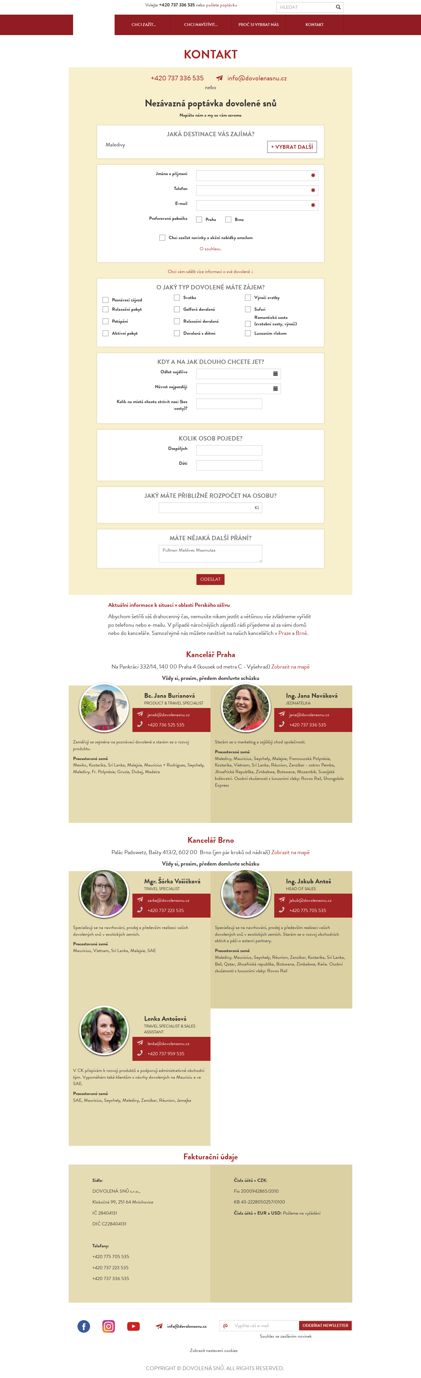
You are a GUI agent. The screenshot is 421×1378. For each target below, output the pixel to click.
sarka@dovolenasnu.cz (168, 900)
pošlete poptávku (221, 4)
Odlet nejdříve (174, 372)
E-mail (181, 203)
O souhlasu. (211, 248)
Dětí (183, 463)
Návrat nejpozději (171, 387)
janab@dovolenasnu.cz (169, 714)
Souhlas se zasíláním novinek (286, 1336)
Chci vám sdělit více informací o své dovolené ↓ (210, 271)
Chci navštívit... (201, 25)
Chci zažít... (144, 25)
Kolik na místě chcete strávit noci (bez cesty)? (152, 405)
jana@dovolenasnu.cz (309, 714)
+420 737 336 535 (177, 78)
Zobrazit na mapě (290, 666)
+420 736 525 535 (166, 724)
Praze (284, 632)
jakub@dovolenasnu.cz (310, 900)
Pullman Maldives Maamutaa (210, 553)
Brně (301, 632)
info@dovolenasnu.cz (257, 78)
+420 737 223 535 (166, 910)
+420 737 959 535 (166, 1053)
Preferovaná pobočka (168, 218)
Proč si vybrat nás (259, 25)
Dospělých (177, 448)
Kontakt (315, 25)
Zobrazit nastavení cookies (214, 1350)
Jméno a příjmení (171, 173)
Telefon (180, 188)
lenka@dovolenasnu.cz (168, 1043)
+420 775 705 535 (307, 910)
